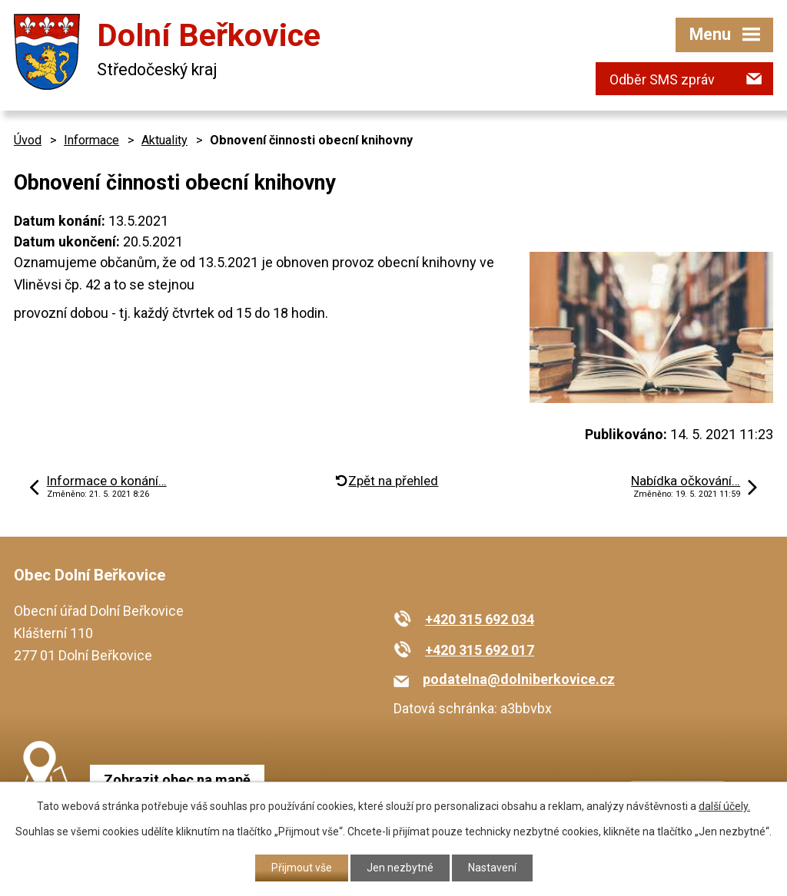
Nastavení (492, 867)
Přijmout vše (301, 867)
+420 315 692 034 (479, 619)
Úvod (28, 140)
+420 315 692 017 (479, 650)
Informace (91, 140)
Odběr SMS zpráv (662, 79)
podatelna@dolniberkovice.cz (519, 679)
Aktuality (164, 140)
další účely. (724, 806)
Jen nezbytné (400, 867)
